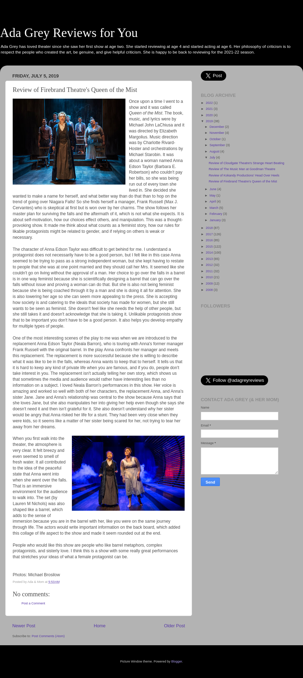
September (218, 145)
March (214, 208)
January (216, 220)
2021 (210, 109)
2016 (210, 240)
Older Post (174, 625)
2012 (210, 265)
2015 (210, 246)
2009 (210, 283)
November (217, 133)
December (217, 127)
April (213, 201)
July (213, 157)
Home (100, 625)
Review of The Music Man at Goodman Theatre (242, 169)
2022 (210, 103)
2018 (210, 228)
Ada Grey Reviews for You (69, 33)
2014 (210, 252)
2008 (210, 290)
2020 (210, 115)
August (215, 151)
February (216, 214)
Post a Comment (33, 603)
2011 (210, 271)
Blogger (176, 661)
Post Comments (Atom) (48, 636)
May (213, 195)
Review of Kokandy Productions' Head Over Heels (244, 175)
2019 (210, 121)
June (213, 189)
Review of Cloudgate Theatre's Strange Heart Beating (246, 163)
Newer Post (23, 625)
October (216, 139)
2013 (210, 259)
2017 (210, 234)
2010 (210, 277)
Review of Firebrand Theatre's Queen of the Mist (243, 181)
